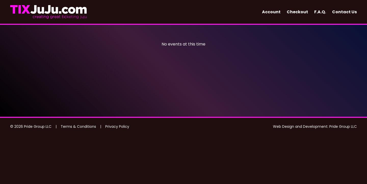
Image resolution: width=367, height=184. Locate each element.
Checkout (297, 12)
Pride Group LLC (343, 126)
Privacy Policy (117, 126)
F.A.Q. (320, 12)
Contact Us (344, 12)
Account (271, 12)
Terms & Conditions (78, 126)
